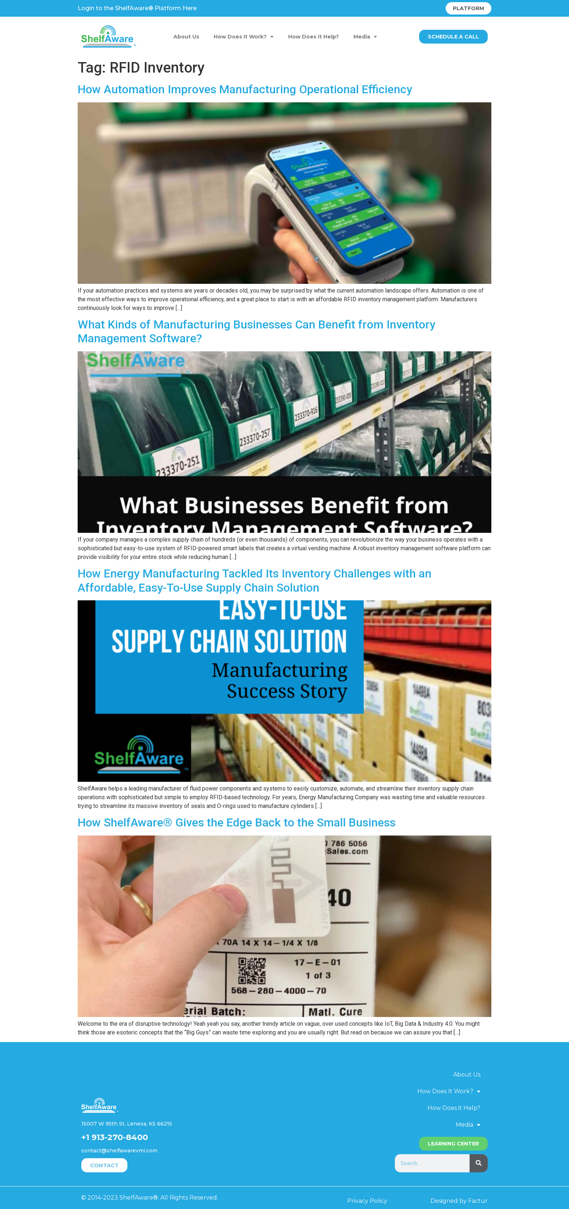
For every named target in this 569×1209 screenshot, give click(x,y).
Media (365, 36)
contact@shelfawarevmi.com (119, 1150)
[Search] (479, 1163)
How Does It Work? (244, 36)
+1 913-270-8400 (114, 1137)
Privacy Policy (367, 1200)
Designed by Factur (459, 1200)
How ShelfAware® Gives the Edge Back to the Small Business (237, 822)
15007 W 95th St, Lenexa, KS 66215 (126, 1123)
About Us (186, 36)
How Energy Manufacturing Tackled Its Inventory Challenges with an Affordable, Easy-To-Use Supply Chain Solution (254, 580)
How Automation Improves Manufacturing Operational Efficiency (245, 89)
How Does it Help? (313, 36)
